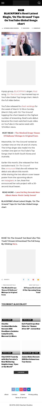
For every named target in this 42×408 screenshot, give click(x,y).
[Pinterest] (33, 280)
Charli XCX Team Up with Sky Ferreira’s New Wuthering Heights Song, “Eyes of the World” (9, 362)
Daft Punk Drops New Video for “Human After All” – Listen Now (31, 326)
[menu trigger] (3, 3)
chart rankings (27, 106)
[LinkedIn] (29, 389)
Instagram (9, 180)
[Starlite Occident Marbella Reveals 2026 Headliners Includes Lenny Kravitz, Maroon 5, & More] (10, 314)
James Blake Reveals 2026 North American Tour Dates (31, 359)
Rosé (35, 91)
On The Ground (14, 94)
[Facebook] (24, 280)
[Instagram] (25, 389)
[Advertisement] (21, 73)
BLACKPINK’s (20, 91)
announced (10, 169)
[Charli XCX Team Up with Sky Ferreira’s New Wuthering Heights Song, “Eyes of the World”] (10, 347)
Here (14, 244)
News (21, 10)
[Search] (39, 3)
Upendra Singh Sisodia (11, 28)
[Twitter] (28, 280)
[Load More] (21, 372)
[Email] (38, 280)
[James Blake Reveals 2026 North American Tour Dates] (31, 347)
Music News (7, 319)
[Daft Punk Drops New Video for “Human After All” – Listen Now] (31, 314)
